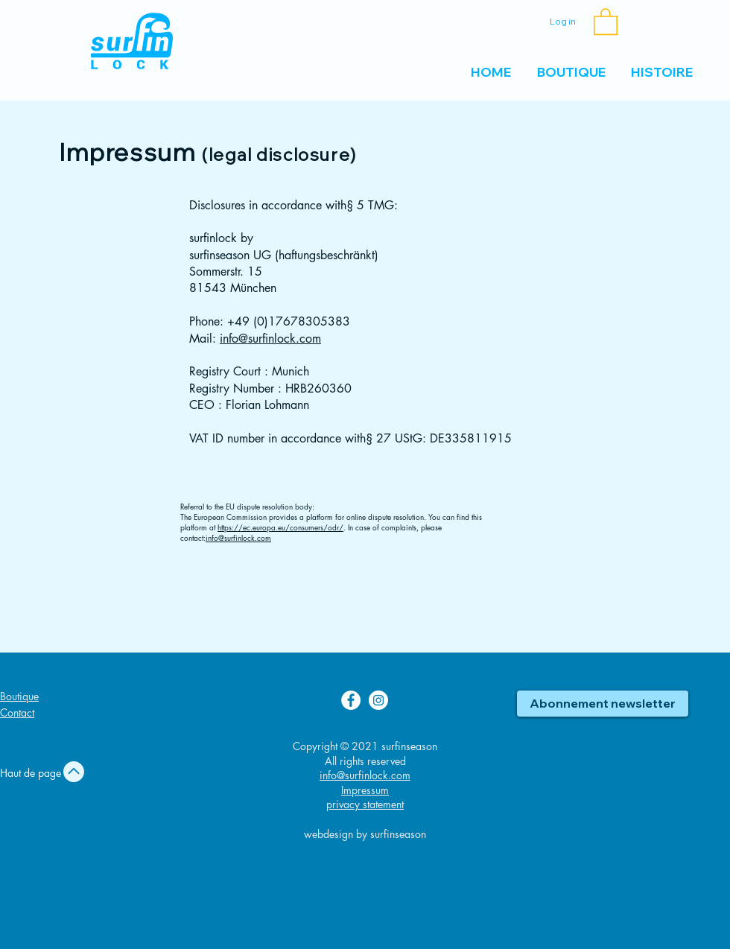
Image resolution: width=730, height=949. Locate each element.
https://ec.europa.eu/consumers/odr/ (280, 527)
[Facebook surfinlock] (351, 700)
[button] (606, 21)
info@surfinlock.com (270, 338)
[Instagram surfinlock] (378, 700)
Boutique (19, 696)
